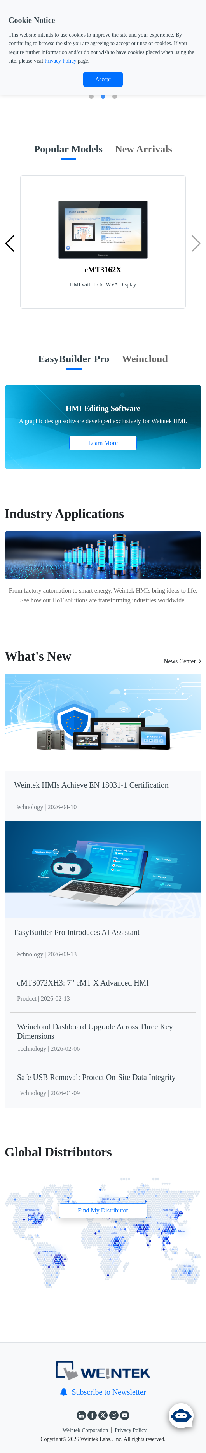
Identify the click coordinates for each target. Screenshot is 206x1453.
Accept (103, 79)
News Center (182, 661)
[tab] (68, 153)
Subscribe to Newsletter (103, 1392)
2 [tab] (103, 97)
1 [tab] (91, 97)
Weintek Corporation (85, 1430)
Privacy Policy (61, 61)
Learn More (103, 443)
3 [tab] (115, 97)
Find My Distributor (103, 1210)
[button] (10, 243)
